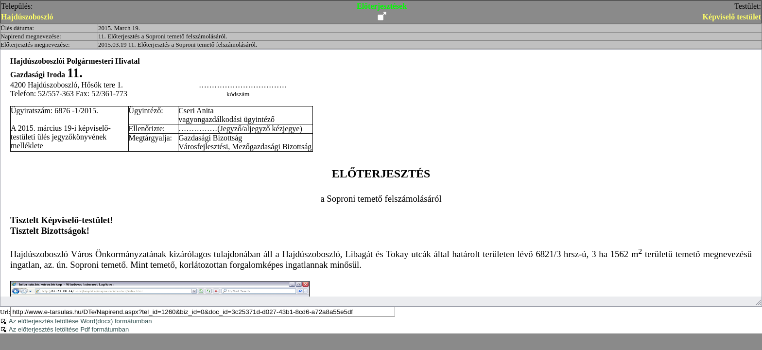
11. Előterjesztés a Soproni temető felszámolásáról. (162, 36)
